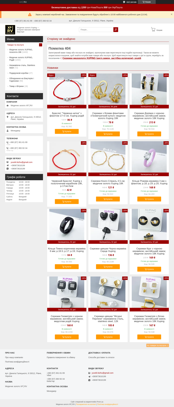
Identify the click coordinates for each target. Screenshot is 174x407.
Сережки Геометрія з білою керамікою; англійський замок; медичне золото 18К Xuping (149, 319)
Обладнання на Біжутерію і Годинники (21, 79)
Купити (68, 131)
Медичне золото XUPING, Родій (21, 58)
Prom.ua (100, 402)
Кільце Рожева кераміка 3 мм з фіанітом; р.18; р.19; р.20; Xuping (149, 182)
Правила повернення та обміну (61, 357)
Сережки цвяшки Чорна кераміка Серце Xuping (108, 249)
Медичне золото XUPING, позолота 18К (21, 50)
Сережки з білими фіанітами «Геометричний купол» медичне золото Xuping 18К (108, 116)
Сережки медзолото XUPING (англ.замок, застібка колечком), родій (101, 58)
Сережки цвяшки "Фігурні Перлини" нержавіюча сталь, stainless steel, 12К (108, 319)
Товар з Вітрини (16, 86)
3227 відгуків (131, 2)
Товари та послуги (15, 45)
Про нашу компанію (14, 357)
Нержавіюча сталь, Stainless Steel (22, 66)
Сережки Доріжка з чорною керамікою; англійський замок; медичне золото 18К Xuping (149, 116)
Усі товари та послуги (156, 345)
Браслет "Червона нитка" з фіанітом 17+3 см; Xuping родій (67, 114)
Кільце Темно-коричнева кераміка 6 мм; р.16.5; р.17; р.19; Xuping (66, 249)
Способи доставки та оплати (101, 357)
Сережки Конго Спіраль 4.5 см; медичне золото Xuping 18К (108, 182)
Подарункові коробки (18, 73)
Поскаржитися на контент (86, 404)
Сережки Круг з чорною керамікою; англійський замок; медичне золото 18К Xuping (149, 251)
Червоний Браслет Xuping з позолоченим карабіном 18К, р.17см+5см (67, 183)
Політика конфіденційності (17, 362)
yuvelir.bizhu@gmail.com (21, 162)
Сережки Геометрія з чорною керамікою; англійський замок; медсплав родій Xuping (66, 319)
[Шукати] (115, 29)
